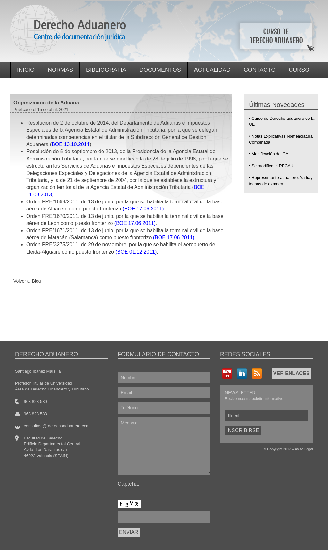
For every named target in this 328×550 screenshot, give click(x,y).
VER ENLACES (291, 373)
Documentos (160, 70)
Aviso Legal (304, 449)
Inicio (26, 70)
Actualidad (212, 70)
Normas (60, 70)
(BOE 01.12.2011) (136, 252)
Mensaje (164, 446)
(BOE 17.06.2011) (143, 208)
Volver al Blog (27, 280)
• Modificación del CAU (270, 154)
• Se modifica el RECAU (271, 165)
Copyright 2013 (279, 449)
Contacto (259, 70)
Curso (299, 70)
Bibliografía (106, 70)
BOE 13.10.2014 (70, 144)
